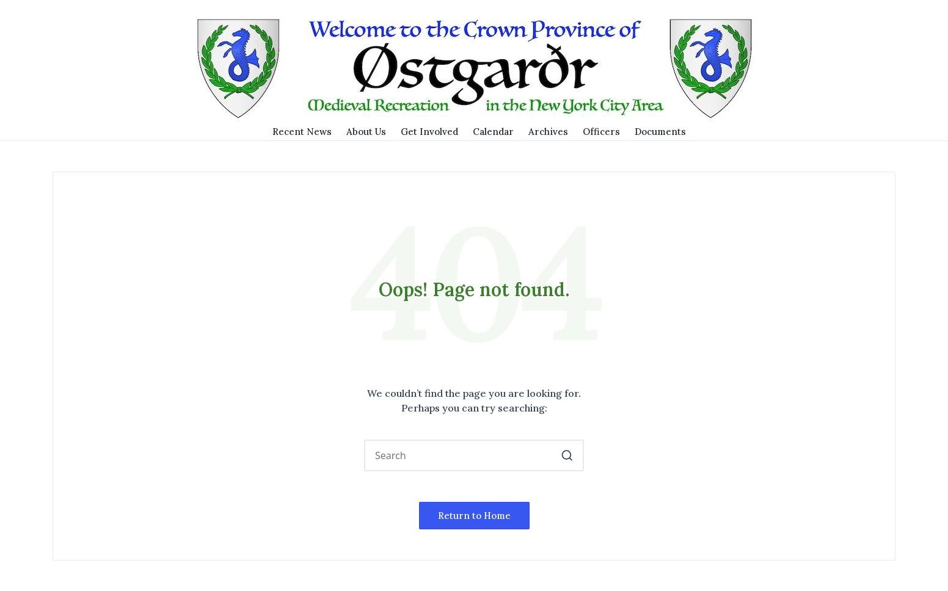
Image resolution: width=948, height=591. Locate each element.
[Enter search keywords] (474, 455)
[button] (567, 455)
